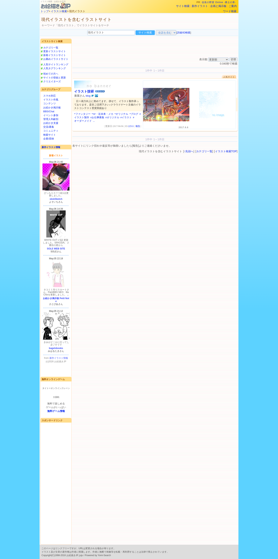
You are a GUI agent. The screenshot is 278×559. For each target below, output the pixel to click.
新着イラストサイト (54, 55)
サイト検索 (183, 6)
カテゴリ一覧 (50, 47)
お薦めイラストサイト (55, 59)
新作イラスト (200, 6)
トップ (45, 11)
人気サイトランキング (55, 64)
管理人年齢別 (50, 119)
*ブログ (134, 113)
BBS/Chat (48, 111)
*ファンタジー (82, 113)
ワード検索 (229, 11)
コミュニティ (50, 130)
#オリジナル (112, 117)
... (94, 120)
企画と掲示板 (218, 6)
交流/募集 (48, 126)
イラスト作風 (50, 99)
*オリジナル (121, 113)
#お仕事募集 (97, 117)
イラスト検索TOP (226, 151)
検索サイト (49, 134)
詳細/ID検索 (183, 32)
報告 (138, 126)
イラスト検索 (59, 11)
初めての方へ (50, 73)
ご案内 (233, 6)
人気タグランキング (54, 68)
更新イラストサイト (54, 51)
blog (88, 95)
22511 (131, 126)
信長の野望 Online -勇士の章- (219, 2)
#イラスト (126, 117)
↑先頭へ (188, 151)
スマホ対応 (49, 95)
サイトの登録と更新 (54, 77)
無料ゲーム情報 (56, 411)
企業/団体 (48, 138)
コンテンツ (49, 103)
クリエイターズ (52, 81)
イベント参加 (50, 115)
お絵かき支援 (50, 123)
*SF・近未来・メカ (102, 113)
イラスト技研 (84, 91)
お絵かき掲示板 (52, 107)
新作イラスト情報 (51, 147)
